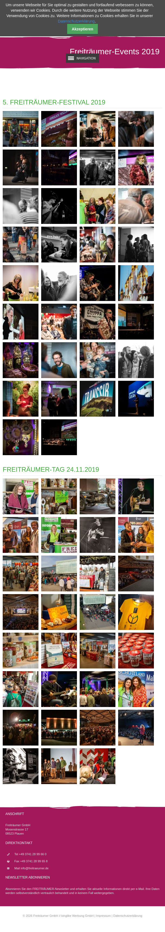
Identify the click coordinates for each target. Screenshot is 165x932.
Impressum (103, 915)
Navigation (86, 58)
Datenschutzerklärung (127, 915)
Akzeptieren (82, 29)
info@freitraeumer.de (34, 868)
